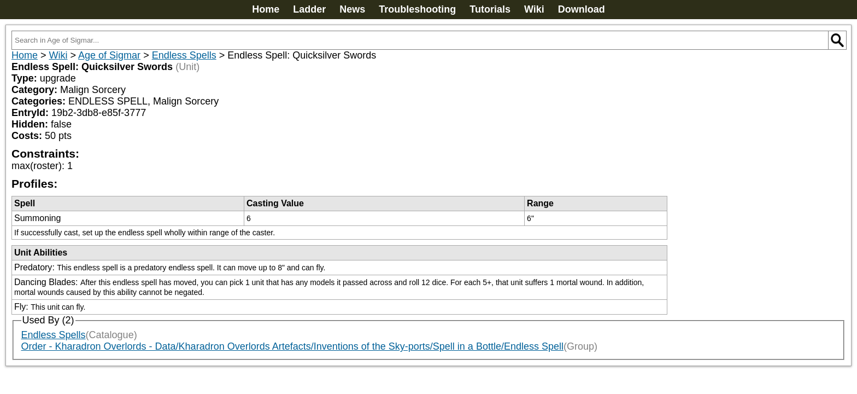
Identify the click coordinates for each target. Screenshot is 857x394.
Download (581, 9)
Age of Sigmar (109, 55)
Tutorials (489, 9)
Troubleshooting (417, 9)
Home (265, 9)
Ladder (309, 9)
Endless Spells (184, 55)
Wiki (534, 9)
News (352, 9)
